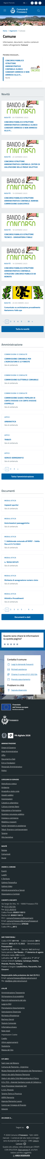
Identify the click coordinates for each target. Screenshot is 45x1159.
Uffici (7, 417)
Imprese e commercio (9, 818)
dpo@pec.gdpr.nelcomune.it (16, 980)
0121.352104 (10, 906)
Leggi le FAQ (6, 1004)
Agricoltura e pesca (9, 783)
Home (5, 30)
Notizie (4, 850)
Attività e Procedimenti (14, 598)
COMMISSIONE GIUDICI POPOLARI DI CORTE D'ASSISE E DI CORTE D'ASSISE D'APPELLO (20, 400)
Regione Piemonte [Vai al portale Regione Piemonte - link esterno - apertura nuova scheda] (9, 3)
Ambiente (5, 787)
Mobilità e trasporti (8, 821)
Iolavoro (4, 1108)
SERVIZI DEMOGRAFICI (14, 457)
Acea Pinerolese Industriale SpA (14, 1085)
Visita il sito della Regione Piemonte (15, 1074)
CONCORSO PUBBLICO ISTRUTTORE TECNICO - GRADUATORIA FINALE (19, 236)
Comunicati (5, 854)
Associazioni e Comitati (10, 893)
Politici (4, 770)
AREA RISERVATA (21, 1155)
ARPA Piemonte (7, 1097)
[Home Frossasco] (21, 11)
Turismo (4, 833)
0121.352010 (10, 909)
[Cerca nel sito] (38, 10)
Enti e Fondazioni (8, 762)
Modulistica (10, 500)
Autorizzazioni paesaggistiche (16, 523)
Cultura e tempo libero (10, 806)
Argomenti (13, 30)
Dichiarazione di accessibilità (12, 996)
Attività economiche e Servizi (13, 890)
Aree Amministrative (9, 751)
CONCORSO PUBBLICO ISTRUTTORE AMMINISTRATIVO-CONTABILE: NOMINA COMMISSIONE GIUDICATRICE (21, 200)
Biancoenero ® (24, 1149)
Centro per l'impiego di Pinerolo (13, 1105)
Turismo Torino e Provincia (11, 1093)
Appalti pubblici (7, 795)
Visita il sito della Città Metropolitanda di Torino (20, 1078)
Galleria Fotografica (9, 882)
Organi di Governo (8, 747)
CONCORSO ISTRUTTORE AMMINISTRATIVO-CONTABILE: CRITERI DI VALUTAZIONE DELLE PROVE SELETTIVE (22, 164)
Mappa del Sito (7, 1049)
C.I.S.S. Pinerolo (7, 1089)
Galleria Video (6, 886)
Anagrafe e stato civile (10, 791)
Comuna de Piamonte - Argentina (14, 1066)
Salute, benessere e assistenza (13, 825)
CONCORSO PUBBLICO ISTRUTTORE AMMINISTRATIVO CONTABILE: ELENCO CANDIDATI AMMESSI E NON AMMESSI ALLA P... (17, 67)
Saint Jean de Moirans (10, 1063)
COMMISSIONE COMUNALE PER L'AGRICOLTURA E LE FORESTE (17, 360)
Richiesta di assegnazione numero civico (21, 580)
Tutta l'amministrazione (22, 476)
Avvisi (3, 857)
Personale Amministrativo (11, 766)
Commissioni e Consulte (15, 354)
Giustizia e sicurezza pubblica (12, 814)
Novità (7, 117)
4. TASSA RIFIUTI (11, 562)
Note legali (5, 1030)
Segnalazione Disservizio (11, 1011)
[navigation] (4, 10)
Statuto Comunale (8, 1023)
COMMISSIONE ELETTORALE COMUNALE (21, 379)
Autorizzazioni (6, 798)
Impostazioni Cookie (9, 1034)
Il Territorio (5, 878)
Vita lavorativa (7, 837)
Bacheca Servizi (7, 1019)
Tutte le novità (22, 329)
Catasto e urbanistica (9, 802)
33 (29, 321)
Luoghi (4, 874)
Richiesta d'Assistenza (10, 1015)
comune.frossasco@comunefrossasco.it (22, 920)
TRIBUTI (7, 439)
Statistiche (5, 1046)
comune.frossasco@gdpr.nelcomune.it (22, 978)
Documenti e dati (22, 617)
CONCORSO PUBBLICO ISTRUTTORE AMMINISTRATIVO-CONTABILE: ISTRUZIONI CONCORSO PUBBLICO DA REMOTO (20, 272)
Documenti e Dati (8, 759)
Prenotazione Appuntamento (13, 1007)
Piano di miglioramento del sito (13, 1000)
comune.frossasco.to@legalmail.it (19, 918)
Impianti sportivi (11, 505)
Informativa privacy (9, 1026)
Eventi (4, 871)
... (25, 321)
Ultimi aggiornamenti (9, 1042)
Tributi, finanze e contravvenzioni (14, 829)
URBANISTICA (10, 421)
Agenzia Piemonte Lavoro (11, 1101)
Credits (4, 1038)
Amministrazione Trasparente (13, 992)
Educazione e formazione (11, 810)
